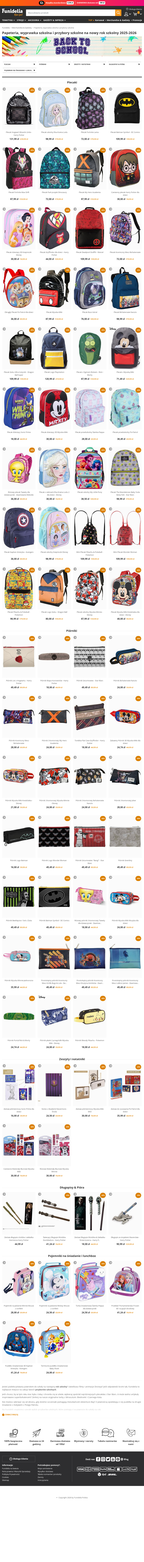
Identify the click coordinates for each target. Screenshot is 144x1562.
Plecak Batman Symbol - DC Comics (125, 133)
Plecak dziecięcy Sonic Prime (19, 433)
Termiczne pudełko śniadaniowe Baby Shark (54, 1368)
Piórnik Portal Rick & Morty (19, 1041)
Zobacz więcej (11, 1415)
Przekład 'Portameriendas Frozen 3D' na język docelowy (125, 1308)
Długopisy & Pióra (117, 64)
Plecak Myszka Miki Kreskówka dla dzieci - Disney (125, 614)
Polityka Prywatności (11, 1475)
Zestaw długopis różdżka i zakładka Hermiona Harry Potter (18, 1239)
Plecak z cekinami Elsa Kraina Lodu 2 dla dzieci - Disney (54, 494)
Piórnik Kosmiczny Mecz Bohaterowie (19, 742)
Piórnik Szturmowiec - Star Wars (89, 681)
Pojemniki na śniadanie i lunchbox (20, 71)
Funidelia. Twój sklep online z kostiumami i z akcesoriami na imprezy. (12, 12)
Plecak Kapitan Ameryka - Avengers (18, 553)
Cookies (5, 1478)
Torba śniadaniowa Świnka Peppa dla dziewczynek (90, 1308)
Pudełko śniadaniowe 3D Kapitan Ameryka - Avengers (19, 1368)
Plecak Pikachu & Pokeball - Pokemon (19, 614)
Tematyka (7, 20)
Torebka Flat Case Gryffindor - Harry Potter (90, 742)
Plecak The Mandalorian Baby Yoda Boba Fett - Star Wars (125, 494)
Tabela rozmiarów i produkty (49, 1475)
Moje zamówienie (45, 1469)
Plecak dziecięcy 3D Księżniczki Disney (19, 254)
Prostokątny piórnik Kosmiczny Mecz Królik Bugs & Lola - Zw (54, 982)
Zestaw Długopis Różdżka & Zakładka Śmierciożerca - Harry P (89, 1239)
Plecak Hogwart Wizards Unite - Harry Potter (19, 134)
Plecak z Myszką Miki (125, 373)
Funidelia (6, 27)
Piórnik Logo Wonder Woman (54, 861)
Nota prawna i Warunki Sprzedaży (16, 1472)
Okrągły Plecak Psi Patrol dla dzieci (19, 313)
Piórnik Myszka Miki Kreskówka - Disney (18, 802)
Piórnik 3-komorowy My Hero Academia (54, 742)
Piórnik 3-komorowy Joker (125, 801)
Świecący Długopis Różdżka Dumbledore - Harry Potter (54, 1239)
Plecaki (8, 64)
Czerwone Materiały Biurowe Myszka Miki (19, 1171)
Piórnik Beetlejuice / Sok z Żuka (19, 921)
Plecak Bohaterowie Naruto (125, 313)
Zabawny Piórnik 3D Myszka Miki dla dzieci (125, 742)
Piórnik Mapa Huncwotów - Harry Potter (54, 682)
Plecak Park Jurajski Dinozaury (54, 193)
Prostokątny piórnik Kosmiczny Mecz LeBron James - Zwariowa (125, 982)
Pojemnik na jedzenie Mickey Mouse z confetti (54, 1308)
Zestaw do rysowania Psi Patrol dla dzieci (125, 1111)
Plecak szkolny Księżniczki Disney (54, 553)
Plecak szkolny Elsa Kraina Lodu (54, 133)
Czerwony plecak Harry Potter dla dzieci (125, 194)
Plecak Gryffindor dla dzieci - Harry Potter (54, 254)
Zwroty (41, 1478)
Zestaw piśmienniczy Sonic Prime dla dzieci (19, 1111)
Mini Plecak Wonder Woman (125, 553)
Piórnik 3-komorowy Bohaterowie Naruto (90, 802)
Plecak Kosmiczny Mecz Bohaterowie (125, 253)
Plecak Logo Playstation (54, 373)
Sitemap (5, 1481)
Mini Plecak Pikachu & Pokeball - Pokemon (89, 554)
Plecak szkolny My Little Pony (89, 493)
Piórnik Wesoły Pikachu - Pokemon (89, 1041)
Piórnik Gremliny (125, 861)
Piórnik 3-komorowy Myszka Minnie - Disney (54, 802)
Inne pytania (43, 1481)
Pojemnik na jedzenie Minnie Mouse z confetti (19, 1308)
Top (90, 20)
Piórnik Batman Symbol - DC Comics (54, 921)
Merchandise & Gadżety (22, 27)
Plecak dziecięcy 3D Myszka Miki (54, 433)
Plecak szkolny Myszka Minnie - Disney (90, 614)
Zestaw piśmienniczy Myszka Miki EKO (90, 1111)
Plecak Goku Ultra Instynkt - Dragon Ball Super (19, 374)
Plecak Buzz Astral (89, 313)
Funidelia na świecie (10, 1469)
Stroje (20, 20)
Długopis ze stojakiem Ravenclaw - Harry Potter (125, 1239)
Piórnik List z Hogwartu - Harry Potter (19, 682)
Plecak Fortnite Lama (90, 133)
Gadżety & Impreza (53, 20)
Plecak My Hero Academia (90, 193)
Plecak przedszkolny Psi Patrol (125, 433)
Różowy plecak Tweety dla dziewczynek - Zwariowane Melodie (18, 494)
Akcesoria (33, 20)
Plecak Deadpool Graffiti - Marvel (89, 253)
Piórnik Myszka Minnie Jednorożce (19, 981)
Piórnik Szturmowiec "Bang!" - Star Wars (90, 862)
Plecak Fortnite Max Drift (19, 193)
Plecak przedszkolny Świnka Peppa (89, 433)
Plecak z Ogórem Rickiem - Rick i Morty (89, 374)
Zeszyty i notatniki (83, 64)
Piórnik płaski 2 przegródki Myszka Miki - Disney (54, 1042)
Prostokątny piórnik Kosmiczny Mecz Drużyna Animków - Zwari (89, 982)
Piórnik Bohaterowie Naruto (125, 681)
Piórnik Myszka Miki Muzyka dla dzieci (125, 922)
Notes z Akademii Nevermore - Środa (54, 1111)
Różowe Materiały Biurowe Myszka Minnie (54, 1171)
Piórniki (43, 64)
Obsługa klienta (18, 1459)
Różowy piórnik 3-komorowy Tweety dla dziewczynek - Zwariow (90, 922)
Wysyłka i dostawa (45, 1472)
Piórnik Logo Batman (19, 861)
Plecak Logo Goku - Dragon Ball (54, 613)
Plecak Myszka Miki (54, 313)
